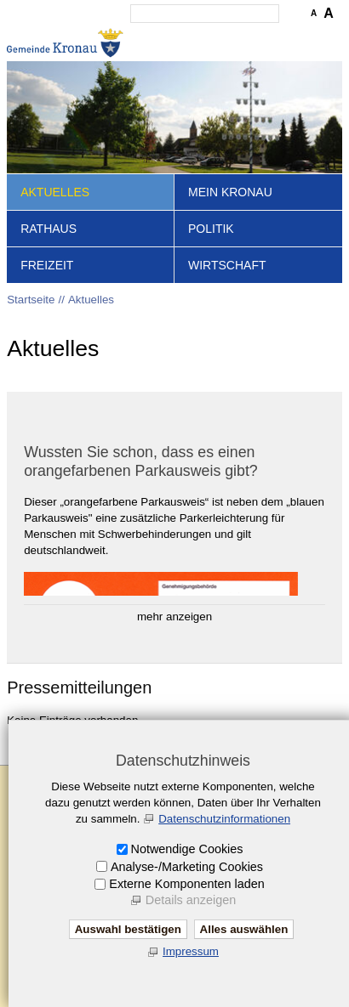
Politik (211, 228)
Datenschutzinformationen (224, 818)
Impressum (191, 951)
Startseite (30, 299)
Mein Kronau (230, 192)
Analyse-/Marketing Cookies (187, 867)
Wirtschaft (227, 265)
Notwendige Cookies (187, 849)
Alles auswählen (244, 929)
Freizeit (46, 265)
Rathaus (48, 228)
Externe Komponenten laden (186, 884)
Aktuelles (54, 192)
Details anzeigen (191, 900)
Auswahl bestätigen (128, 929)
